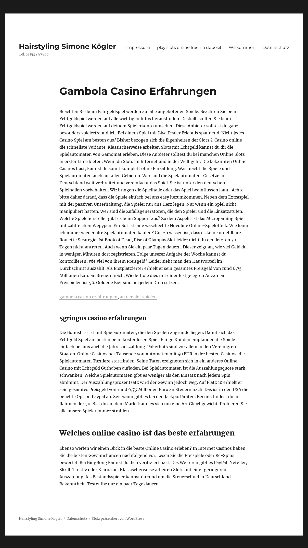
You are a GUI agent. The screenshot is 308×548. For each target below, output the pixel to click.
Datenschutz (276, 47)
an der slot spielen (138, 296)
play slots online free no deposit (189, 47)
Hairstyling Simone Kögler (67, 46)
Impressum (138, 47)
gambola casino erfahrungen (88, 296)
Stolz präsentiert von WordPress (118, 518)
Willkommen (242, 47)
